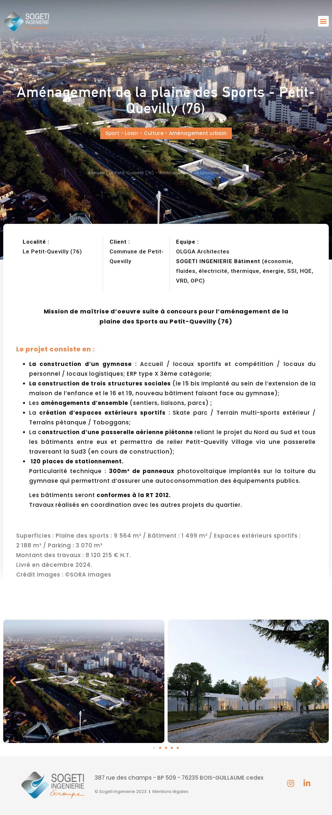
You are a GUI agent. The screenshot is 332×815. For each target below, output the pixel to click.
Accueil (96, 173)
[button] (323, 21)
